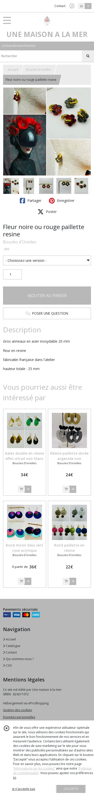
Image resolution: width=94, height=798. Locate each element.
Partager (30, 201)
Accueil (13, 69)
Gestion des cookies (17, 710)
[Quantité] (12, 274)
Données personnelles (19, 717)
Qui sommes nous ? (18, 659)
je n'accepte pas (23, 789)
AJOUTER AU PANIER (47, 295)
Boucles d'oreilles (38, 69)
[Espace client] (72, 6)
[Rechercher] (88, 56)
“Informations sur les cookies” (34, 768)
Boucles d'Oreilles (19, 242)
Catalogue (11, 646)
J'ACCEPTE (71, 789)
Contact (59, 6)
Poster (47, 212)
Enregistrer (61, 201)
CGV (7, 665)
